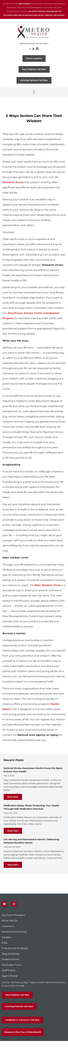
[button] (34, 92)
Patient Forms (10, 959)
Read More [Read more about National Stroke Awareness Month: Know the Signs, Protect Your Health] (12, 797)
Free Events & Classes (15, 948)
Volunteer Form (11, 964)
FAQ (4, 942)
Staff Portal (8, 970)
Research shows (52, 264)
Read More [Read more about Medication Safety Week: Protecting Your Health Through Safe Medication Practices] (12, 831)
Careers (6, 937)
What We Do (10, 920)
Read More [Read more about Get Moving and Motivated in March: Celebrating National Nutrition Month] (12, 865)
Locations (8, 926)
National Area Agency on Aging (37, 734)
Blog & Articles (10, 953)
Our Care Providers (13, 915)
